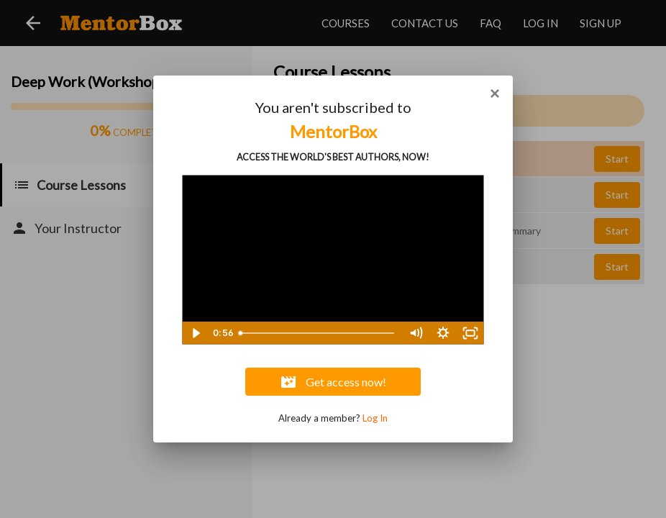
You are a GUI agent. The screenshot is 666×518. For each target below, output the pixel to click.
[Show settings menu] (443, 333)
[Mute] (415, 333)
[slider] (318, 333)
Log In (375, 418)
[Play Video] (195, 333)
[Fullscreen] (470, 333)
